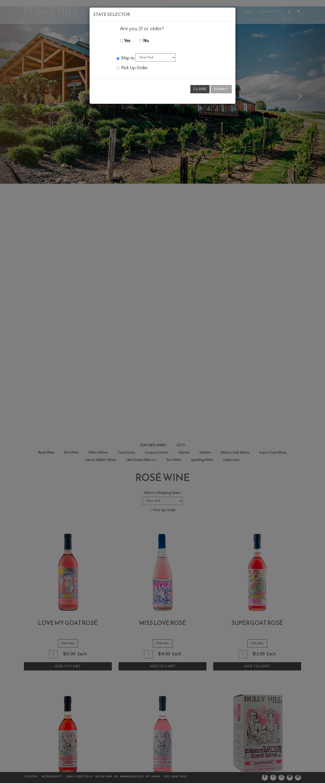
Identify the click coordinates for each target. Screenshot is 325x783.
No (144, 40)
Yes (125, 40)
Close (199, 89)
